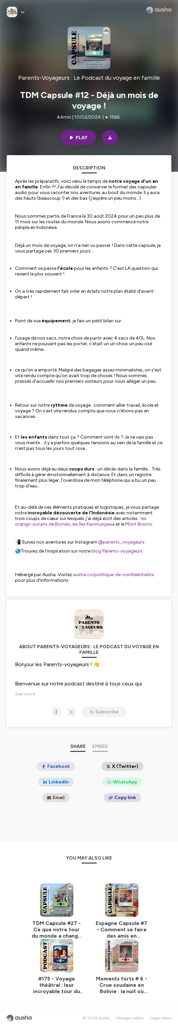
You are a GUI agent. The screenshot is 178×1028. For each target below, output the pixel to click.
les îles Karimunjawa (93, 524)
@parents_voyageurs (121, 542)
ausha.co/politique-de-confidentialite (113, 574)
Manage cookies (130, 1018)
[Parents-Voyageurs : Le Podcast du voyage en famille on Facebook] (56, 712)
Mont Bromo (138, 524)
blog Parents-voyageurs (116, 551)
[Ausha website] (158, 10)
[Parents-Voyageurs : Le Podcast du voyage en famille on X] (71, 712)
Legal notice (160, 1018)
